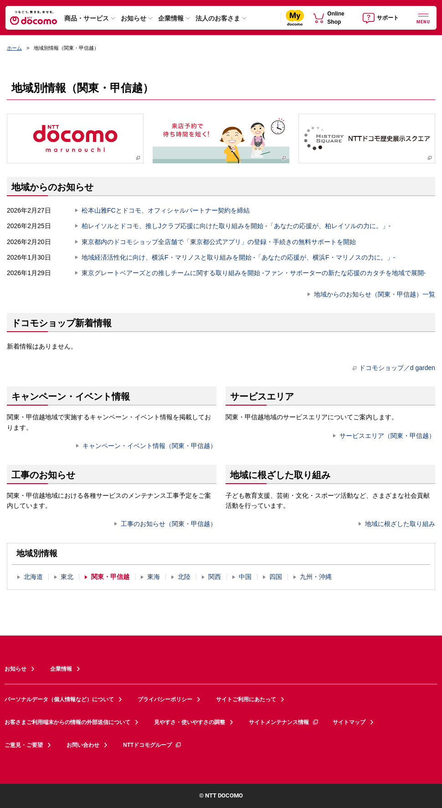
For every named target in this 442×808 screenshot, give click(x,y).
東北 (67, 576)
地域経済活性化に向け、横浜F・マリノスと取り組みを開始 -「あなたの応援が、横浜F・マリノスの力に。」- (238, 257)
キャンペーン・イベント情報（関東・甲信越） (149, 445)
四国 (275, 576)
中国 (245, 576)
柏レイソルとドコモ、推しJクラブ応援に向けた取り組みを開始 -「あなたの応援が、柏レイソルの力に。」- (236, 225)
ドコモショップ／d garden (394, 368)
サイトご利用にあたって (246, 699)
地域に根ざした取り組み (400, 523)
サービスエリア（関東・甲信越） (387, 435)
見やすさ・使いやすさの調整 (189, 722)
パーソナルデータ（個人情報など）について (59, 699)
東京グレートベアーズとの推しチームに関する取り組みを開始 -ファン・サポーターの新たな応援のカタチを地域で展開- (254, 272)
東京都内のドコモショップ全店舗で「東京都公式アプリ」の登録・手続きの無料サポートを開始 (219, 241)
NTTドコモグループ (152, 745)
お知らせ (133, 18)
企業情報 (171, 18)
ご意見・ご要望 (24, 745)
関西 (214, 576)
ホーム (14, 48)
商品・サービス (86, 18)
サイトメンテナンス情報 (284, 722)
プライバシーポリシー (165, 699)
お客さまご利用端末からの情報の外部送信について (67, 722)
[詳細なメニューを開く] (423, 17)
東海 (153, 576)
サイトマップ (349, 722)
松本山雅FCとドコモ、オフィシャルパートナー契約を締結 (166, 210)
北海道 (33, 576)
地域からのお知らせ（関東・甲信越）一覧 (374, 294)
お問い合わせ (83, 745)
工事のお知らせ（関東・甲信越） (168, 523)
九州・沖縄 (316, 576)
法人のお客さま (217, 18)
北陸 (184, 576)
